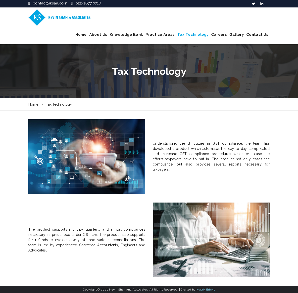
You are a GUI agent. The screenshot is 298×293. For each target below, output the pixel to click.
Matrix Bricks (206, 289)
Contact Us (257, 34)
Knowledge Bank (126, 34)
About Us (98, 34)
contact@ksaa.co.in (50, 3)
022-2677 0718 (88, 3)
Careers (219, 34)
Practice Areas (160, 34)
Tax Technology (193, 34)
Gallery (236, 34)
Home (81, 34)
